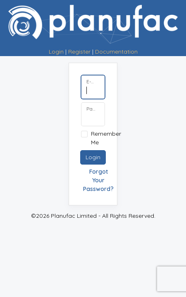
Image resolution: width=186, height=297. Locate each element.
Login (56, 51)
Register (79, 51)
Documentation (116, 51)
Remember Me (106, 138)
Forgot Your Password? (98, 180)
